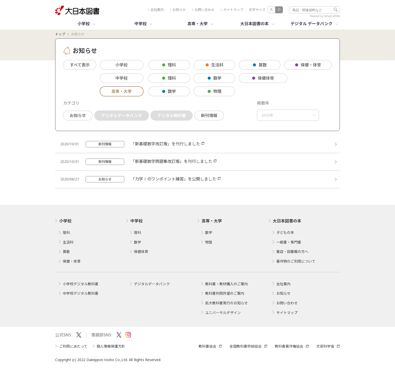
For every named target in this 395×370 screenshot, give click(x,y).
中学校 (121, 78)
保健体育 (263, 78)
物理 (214, 91)
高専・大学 (121, 91)
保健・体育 (308, 65)
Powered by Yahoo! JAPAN (325, 16)
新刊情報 (209, 115)
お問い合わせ (203, 9)
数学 (214, 78)
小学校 (121, 65)
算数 (260, 65)
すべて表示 (80, 65)
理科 (169, 65)
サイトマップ (232, 9)
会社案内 (156, 9)
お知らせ (178, 9)
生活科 (214, 65)
